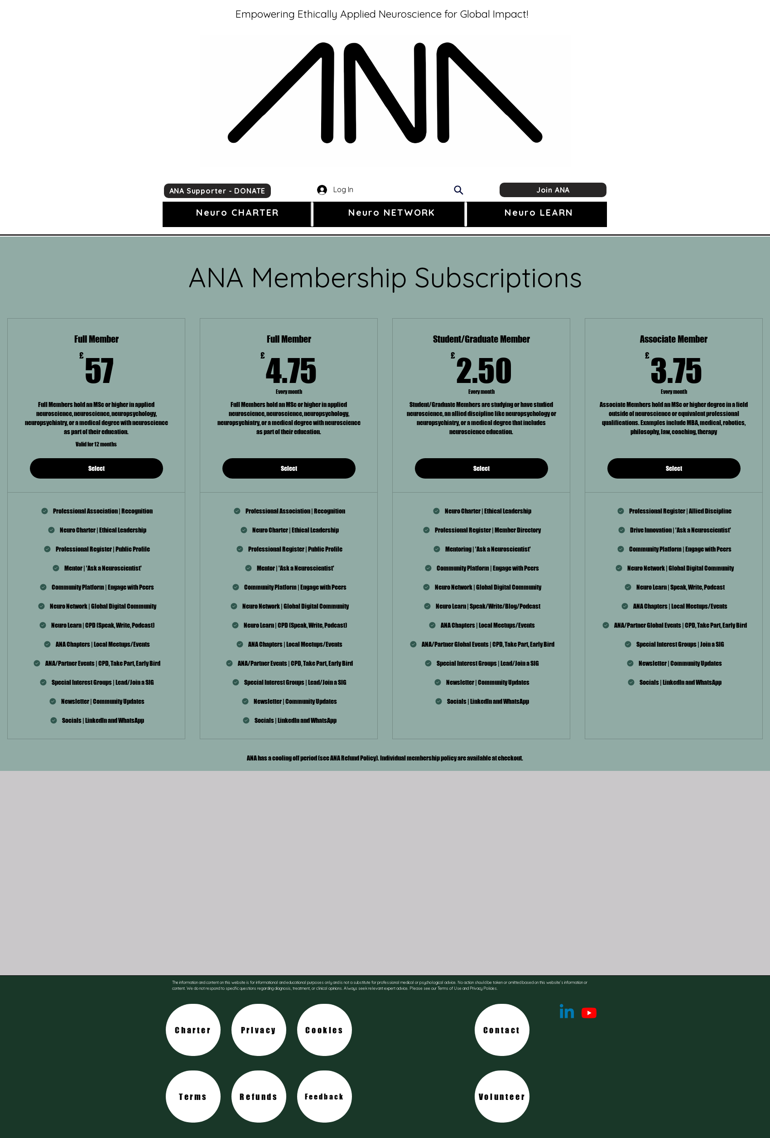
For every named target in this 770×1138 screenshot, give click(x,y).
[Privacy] (258, 1030)
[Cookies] (324, 1030)
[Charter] (193, 1030)
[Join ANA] (553, 190)
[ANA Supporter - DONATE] (217, 191)
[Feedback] (324, 1096)
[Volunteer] (502, 1096)
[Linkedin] (567, 1013)
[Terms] (193, 1096)
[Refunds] (258, 1096)
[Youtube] (589, 1013)
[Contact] (502, 1030)
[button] (237, 212)
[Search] (458, 190)
